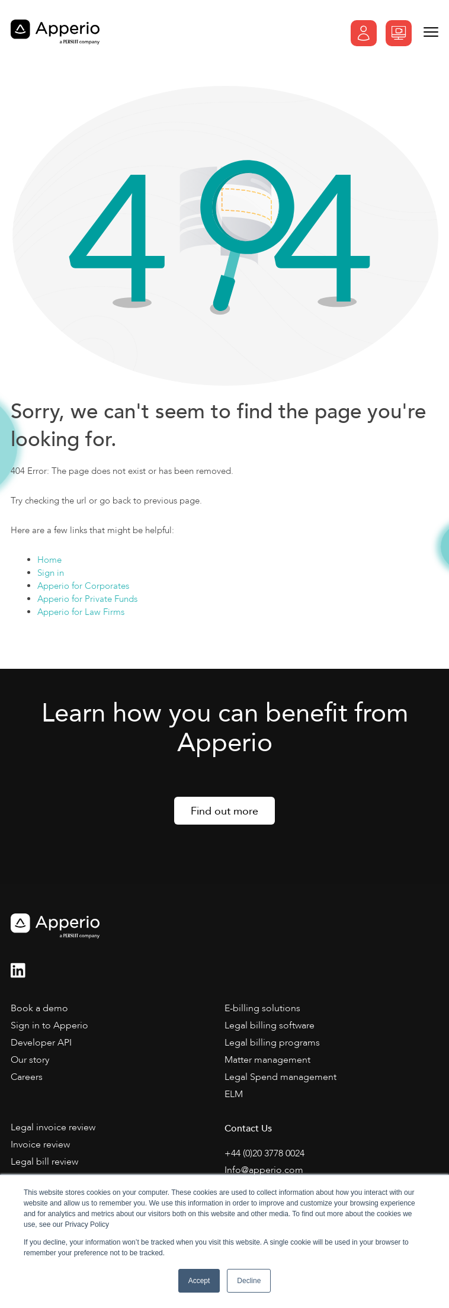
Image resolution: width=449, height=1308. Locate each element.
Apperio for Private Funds (87, 599)
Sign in (50, 573)
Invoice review (40, 1144)
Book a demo (399, 33)
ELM (233, 1094)
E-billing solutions (262, 1008)
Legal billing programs (272, 1042)
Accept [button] (199, 1281)
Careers (27, 1076)
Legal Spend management (280, 1076)
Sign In (364, 33)
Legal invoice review (53, 1127)
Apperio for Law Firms (80, 612)
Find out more (224, 811)
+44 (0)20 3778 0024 (264, 1153)
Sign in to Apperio (49, 1025)
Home (49, 560)
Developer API (41, 1042)
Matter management (267, 1059)
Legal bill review (44, 1161)
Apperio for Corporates (83, 586)
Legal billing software (269, 1025)
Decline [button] (249, 1281)
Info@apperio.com (263, 1169)
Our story (30, 1059)
